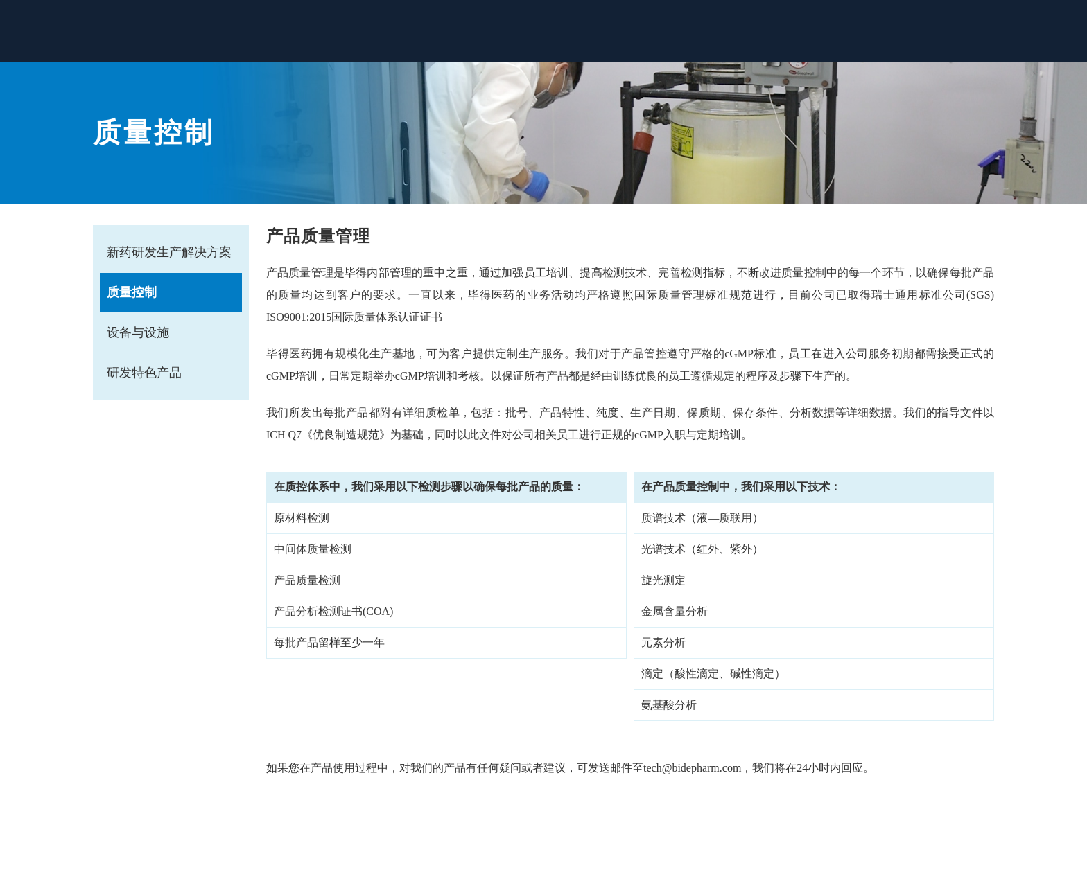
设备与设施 (138, 332)
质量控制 (132, 292)
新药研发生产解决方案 (169, 252)
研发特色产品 (144, 373)
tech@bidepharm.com (692, 768)
